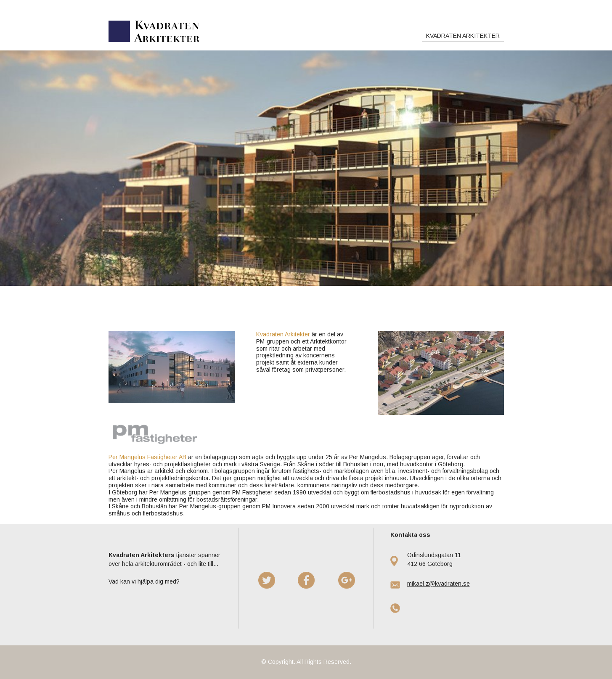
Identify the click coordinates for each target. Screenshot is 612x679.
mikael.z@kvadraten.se (438, 583)
